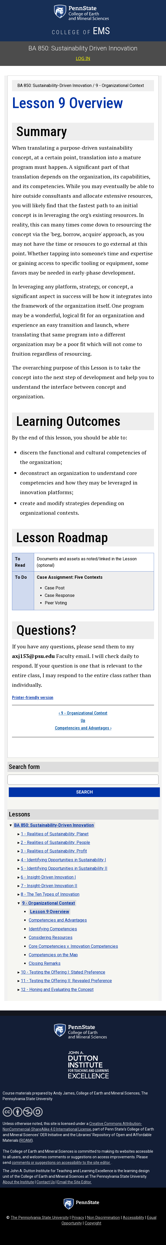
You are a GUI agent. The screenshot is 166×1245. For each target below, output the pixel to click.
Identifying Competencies (53, 928)
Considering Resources (50, 937)
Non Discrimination (103, 1217)
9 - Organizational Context (120, 85)
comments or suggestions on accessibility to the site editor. (61, 1162)
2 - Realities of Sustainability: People (55, 842)
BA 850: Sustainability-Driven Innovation (54, 85)
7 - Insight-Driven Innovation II (49, 885)
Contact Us (46, 1182)
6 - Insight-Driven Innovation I (48, 877)
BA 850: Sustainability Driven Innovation (83, 48)
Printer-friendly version (32, 697)
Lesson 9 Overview (49, 911)
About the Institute (18, 1182)
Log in (83, 58)
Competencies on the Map (53, 954)
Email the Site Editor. (74, 1182)
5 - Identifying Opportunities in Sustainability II (64, 868)
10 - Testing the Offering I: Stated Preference (63, 972)
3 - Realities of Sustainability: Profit (54, 851)
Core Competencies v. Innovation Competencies (73, 946)
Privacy (78, 1217)
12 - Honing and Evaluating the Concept (57, 989)
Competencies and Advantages (83, 728)
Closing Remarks (44, 963)
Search (84, 792)
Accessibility (133, 1217)
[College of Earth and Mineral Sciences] (81, 32)
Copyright (93, 1223)
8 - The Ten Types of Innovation (50, 894)
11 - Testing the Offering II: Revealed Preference (66, 980)
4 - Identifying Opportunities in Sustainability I (63, 859)
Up (83, 720)
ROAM (26, 1140)
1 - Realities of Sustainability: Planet (54, 833)
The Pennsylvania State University (40, 1217)
